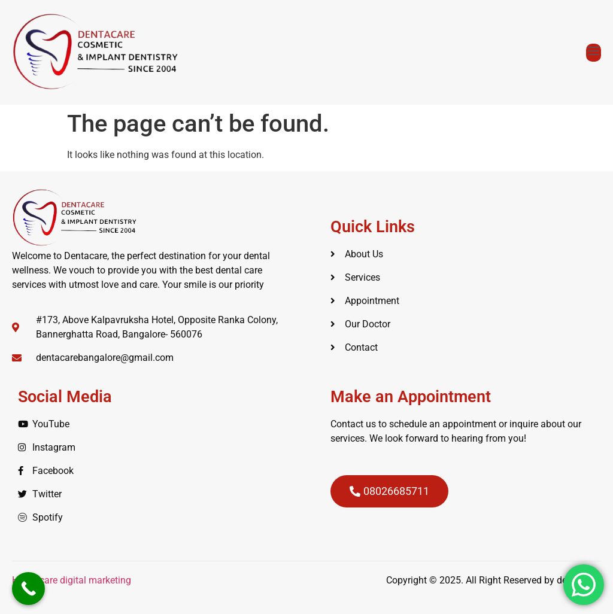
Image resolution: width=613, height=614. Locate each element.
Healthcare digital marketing (72, 580)
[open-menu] (593, 53)
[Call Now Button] (28, 588)
